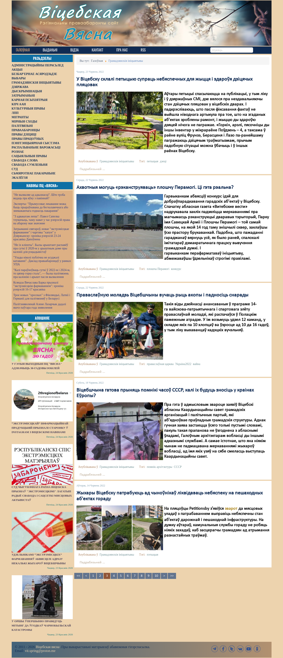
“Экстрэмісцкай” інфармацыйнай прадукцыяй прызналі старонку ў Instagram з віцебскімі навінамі (40, 428)
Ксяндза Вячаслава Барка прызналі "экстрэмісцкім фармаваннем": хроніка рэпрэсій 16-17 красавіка (38, 286)
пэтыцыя (152, 554)
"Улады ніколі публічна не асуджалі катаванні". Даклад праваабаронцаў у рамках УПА (42, 261)
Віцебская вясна (47, 647)
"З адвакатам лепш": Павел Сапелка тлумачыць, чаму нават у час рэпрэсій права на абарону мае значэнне (41, 220)
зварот (231, 509)
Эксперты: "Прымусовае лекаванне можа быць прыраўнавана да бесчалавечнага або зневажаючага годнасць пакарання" (40, 207)
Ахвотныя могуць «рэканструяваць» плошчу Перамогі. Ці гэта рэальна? (154, 187)
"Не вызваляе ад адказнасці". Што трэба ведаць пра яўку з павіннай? (39, 196)
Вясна (88, 33)
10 (156, 576)
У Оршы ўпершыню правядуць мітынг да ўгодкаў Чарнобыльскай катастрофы (41, 625)
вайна (196, 364)
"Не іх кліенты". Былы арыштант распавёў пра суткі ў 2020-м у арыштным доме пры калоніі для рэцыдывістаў (40, 248)
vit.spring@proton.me (40, 651)
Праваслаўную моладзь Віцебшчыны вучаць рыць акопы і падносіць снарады (162, 295)
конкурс (176, 269)
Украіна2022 (183, 364)
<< (78, 576)
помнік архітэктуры (159, 466)
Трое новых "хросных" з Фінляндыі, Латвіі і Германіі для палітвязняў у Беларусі (41, 296)
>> (172, 576)
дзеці (163, 161)
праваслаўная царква (160, 364)
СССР (178, 466)
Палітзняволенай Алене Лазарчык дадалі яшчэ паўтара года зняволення (39, 306)
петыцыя (152, 161)
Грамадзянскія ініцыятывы (117, 161)
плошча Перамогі (158, 269)
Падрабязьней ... (92, 169)
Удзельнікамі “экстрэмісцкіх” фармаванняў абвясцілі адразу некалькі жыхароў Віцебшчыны (39, 559)
